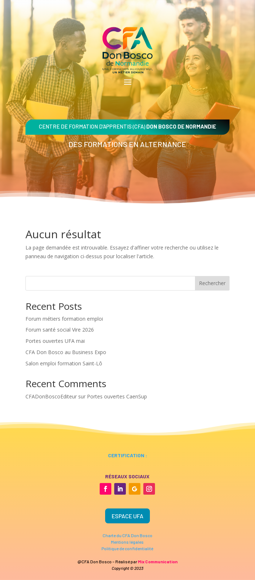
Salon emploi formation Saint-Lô (63, 363)
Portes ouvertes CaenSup (117, 396)
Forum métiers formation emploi (64, 318)
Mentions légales (127, 541)
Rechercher (212, 283)
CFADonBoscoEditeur (51, 396)
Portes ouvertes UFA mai (55, 340)
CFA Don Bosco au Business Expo (65, 352)
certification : (127, 455)
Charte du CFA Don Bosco (127, 535)
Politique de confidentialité (127, 548)
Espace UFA (127, 515)
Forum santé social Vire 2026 (59, 329)
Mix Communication (158, 561)
